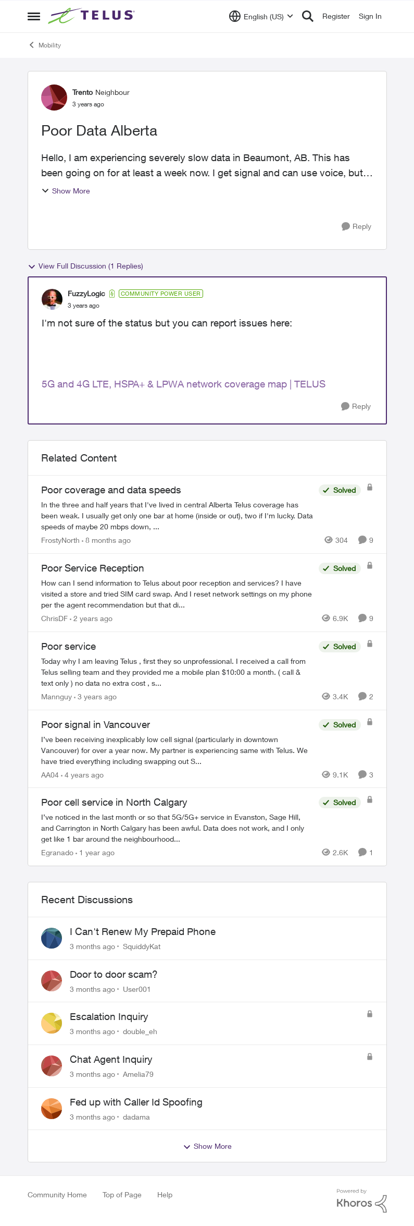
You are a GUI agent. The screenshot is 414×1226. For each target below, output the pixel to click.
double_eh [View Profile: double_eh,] (140, 1031)
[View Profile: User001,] (51, 980)
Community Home (57, 1194)
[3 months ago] (92, 946)
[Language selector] (261, 16)
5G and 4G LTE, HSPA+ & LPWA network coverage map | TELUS (183, 384)
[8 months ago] (106, 540)
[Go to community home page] (92, 16)
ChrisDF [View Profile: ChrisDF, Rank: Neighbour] (54, 618)
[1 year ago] (95, 852)
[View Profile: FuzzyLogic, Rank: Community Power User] (52, 299)
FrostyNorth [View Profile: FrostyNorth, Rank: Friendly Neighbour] (60, 540)
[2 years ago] (91, 618)
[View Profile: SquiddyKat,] (51, 938)
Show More (65, 190)
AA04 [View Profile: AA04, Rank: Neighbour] (50, 774)
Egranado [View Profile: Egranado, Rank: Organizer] (57, 852)
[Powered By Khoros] (362, 1201)
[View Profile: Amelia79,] (51, 1065)
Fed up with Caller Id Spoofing (136, 1102)
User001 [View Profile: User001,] (137, 988)
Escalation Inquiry (109, 1016)
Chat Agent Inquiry (111, 1059)
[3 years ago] (95, 696)
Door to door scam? (114, 974)
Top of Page (122, 1194)
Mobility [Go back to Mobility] (44, 45)
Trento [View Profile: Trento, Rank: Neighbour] (82, 92)
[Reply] (356, 227)
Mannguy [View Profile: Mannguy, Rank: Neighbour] (56, 696)
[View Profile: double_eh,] (51, 1023)
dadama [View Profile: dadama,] (136, 1116)
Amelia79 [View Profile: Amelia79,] (138, 1074)
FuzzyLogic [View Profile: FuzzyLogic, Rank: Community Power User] (86, 293)
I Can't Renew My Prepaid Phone (143, 931)
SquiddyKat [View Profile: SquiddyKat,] (141, 946)
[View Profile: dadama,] (51, 1108)
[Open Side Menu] (33, 16)
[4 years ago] (82, 774)
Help (164, 1194)
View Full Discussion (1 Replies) (85, 266)
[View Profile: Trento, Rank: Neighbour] (54, 97)
